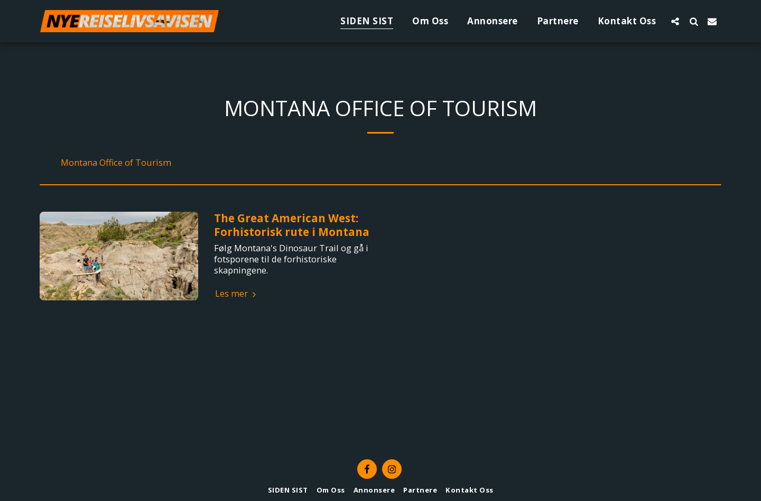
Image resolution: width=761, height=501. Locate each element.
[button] (675, 21)
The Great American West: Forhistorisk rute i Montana (291, 225)
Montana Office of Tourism (116, 162)
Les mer (237, 293)
